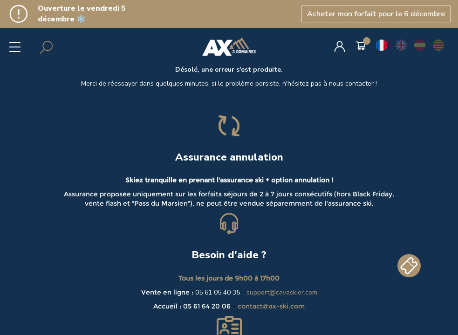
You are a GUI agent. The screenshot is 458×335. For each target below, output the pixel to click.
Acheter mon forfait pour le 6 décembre (376, 14)
